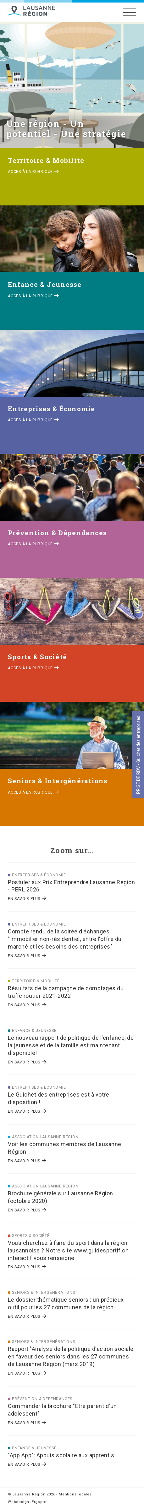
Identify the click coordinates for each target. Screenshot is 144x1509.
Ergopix (39, 1502)
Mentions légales (75, 1494)
